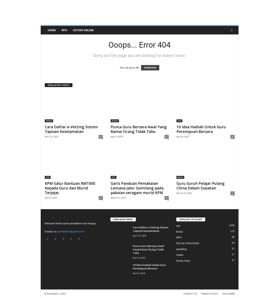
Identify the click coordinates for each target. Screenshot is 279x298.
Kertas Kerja (183, 260)
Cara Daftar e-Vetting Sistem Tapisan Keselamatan (71, 129)
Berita (180, 177)
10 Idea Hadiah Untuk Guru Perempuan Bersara (201, 129)
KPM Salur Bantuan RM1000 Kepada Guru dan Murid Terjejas (70, 188)
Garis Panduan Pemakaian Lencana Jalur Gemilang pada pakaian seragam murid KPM (137, 188)
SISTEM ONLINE (83, 30)
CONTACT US (190, 293)
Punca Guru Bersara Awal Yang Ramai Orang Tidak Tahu (139, 129)
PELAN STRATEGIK (187, 243)
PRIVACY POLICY (209, 293)
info (179, 120)
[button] (232, 30)
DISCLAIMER (229, 293)
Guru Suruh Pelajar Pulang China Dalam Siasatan (201, 186)
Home (52, 30)
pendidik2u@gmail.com (71, 231)
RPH (64, 30)
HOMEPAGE (150, 68)
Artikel (49, 120)
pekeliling (181, 249)
